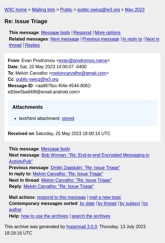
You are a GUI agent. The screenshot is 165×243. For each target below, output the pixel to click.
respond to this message (61, 197)
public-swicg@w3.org (98, 9)
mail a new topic (105, 197)
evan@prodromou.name (83, 60)
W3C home (15, 9)
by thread (107, 203)
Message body (55, 32)
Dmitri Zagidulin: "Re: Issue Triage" (85, 167)
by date (87, 203)
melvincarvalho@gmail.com (78, 73)
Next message (65, 39)
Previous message (100, 39)
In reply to (132, 39)
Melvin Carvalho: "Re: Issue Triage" (68, 173)
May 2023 (135, 9)
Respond (82, 32)
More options (108, 32)
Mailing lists (43, 9)
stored (68, 118)
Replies (32, 45)
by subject (130, 203)
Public (66, 9)
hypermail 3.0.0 (81, 226)
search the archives (91, 216)
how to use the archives (44, 216)
